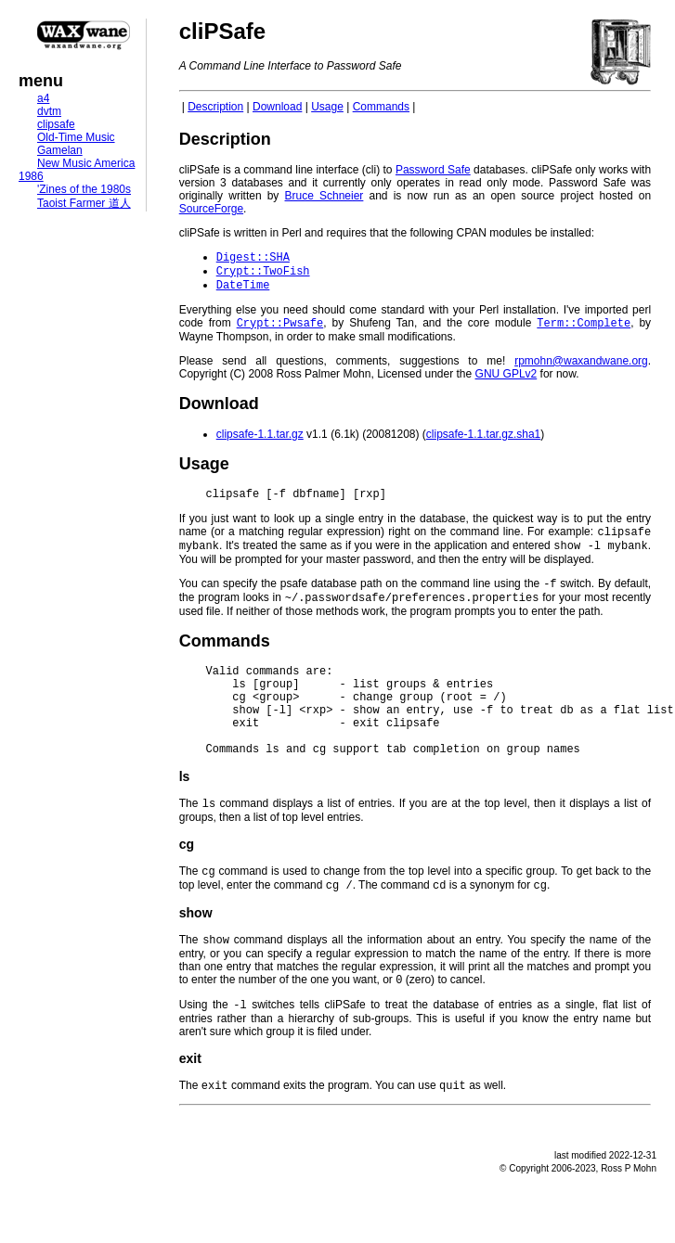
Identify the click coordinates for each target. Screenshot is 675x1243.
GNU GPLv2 (506, 381)
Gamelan (60, 150)
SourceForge (211, 208)
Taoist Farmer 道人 (84, 203)
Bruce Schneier (324, 195)
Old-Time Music (76, 137)
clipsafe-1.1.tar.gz (260, 441)
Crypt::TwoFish (263, 274)
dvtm (49, 111)
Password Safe (433, 169)
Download (277, 106)
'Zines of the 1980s (84, 189)
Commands (381, 106)
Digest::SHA (253, 258)
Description (215, 106)
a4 (43, 98)
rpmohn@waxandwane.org (581, 368)
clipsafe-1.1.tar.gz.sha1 (483, 441)
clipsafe (56, 124)
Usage (327, 106)
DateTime (243, 290)
